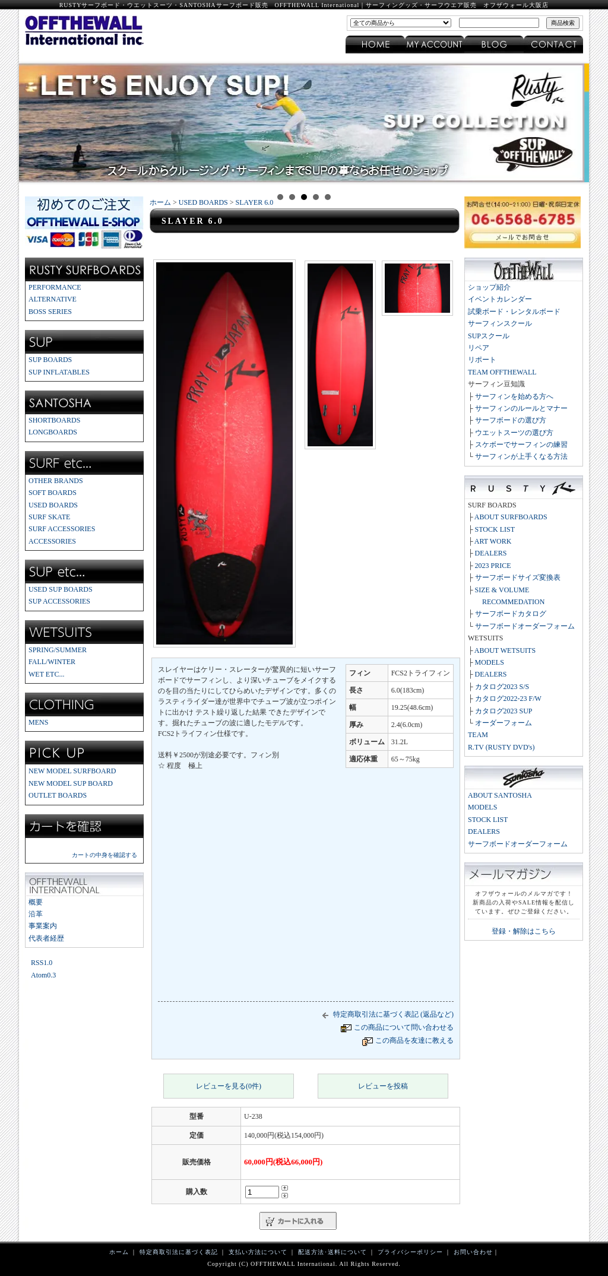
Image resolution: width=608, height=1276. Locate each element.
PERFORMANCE (54, 287)
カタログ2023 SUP (504, 711)
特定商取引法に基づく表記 (179, 1252)
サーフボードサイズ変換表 (517, 577)
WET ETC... (46, 674)
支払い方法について (258, 1252)
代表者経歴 (46, 938)
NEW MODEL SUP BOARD (70, 783)
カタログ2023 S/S (502, 687)
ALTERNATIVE (52, 299)
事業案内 (42, 926)
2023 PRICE (493, 565)
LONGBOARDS (52, 432)
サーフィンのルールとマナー (521, 408)
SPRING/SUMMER (57, 650)
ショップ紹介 (489, 287)
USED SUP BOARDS (60, 589)
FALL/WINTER (51, 662)
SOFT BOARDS (52, 492)
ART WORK (493, 541)
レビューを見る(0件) (228, 1086)
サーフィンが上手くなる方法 (521, 456)
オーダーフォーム (503, 723)
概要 (35, 902)
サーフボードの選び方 (510, 420)
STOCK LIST (495, 529)
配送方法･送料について (332, 1252)
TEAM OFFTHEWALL (502, 372)
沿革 (35, 914)
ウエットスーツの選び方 (514, 432)
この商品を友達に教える (414, 1040)
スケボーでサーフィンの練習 (521, 444)
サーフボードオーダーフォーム (525, 626)
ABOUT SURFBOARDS (510, 517)
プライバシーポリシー (410, 1252)
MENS (38, 722)
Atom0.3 (43, 975)
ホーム (160, 202)
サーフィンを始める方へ (514, 396)
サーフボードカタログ (510, 614)
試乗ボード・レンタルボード (514, 311)
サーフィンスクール (500, 323)
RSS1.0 (41, 962)
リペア (478, 348)
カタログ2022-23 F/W (508, 698)
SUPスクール (488, 336)
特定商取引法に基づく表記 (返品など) (386, 1014)
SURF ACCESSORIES (61, 529)
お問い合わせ (473, 1252)
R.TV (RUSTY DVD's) (501, 747)
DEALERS (491, 553)
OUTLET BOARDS (57, 795)
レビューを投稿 (383, 1086)
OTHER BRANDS (55, 481)
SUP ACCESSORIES (59, 601)
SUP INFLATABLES (59, 372)
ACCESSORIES (52, 541)
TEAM (478, 735)
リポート (482, 359)
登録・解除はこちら (524, 931)
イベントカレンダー (500, 299)
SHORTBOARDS (54, 420)
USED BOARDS (53, 505)
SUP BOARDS (50, 359)
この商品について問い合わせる (404, 1027)
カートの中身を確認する (104, 855)
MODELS (489, 662)
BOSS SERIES (50, 311)
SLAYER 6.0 (255, 202)
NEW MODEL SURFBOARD (72, 771)
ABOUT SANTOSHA (500, 795)
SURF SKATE (49, 517)
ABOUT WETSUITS (505, 650)
